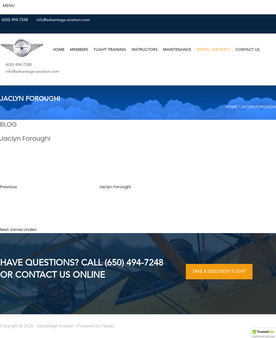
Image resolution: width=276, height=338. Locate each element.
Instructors (145, 50)
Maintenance (177, 50)
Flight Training (110, 50)
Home (59, 50)
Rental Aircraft (213, 50)
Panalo (108, 326)
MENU (9, 5)
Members (79, 50)
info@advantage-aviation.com (63, 20)
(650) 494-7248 (15, 20)
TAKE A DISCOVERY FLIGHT (219, 271)
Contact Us (247, 50)
